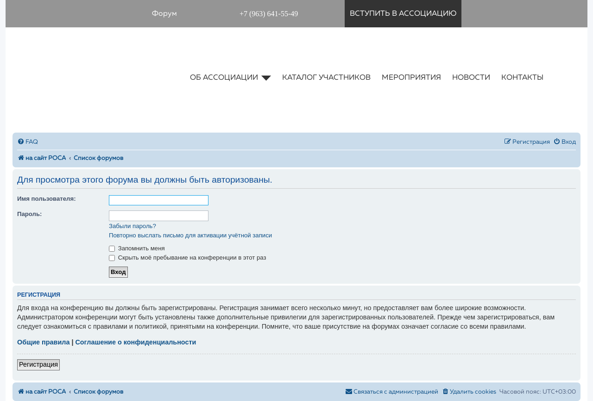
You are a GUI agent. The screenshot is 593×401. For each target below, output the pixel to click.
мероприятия (411, 78)
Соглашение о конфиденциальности (135, 342)
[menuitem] (27, 142)
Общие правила (43, 342)
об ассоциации (230, 78)
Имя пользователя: (46, 198)
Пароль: (29, 213)
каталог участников (326, 78)
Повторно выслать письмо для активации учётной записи (190, 235)
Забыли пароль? (132, 226)
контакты (522, 78)
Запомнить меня (137, 248)
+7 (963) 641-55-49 (269, 14)
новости (471, 78)
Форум (164, 14)
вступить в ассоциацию (403, 14)
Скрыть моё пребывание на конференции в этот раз (187, 257)
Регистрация (38, 364)
